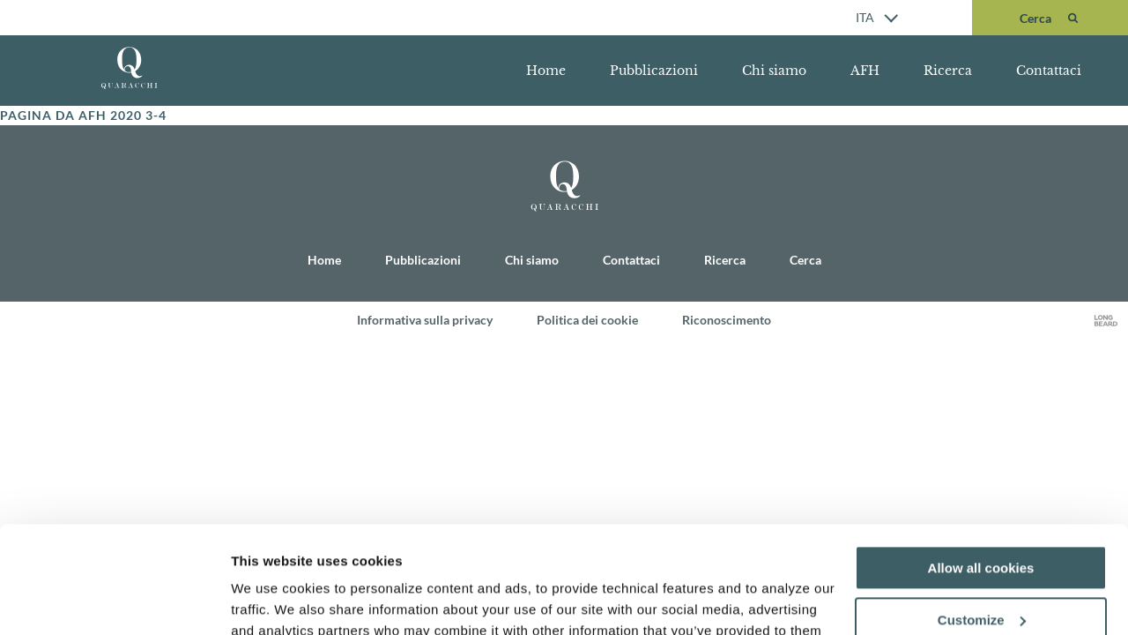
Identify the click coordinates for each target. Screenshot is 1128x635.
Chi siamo (774, 70)
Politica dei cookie (587, 319)
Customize (982, 519)
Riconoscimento (726, 319)
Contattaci (1048, 70)
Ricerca (948, 70)
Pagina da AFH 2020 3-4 (83, 115)
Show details (272, 600)
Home (546, 70)
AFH (864, 70)
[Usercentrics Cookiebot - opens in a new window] (114, 600)
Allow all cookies (981, 467)
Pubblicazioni (654, 70)
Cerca (805, 259)
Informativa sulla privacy (425, 319)
